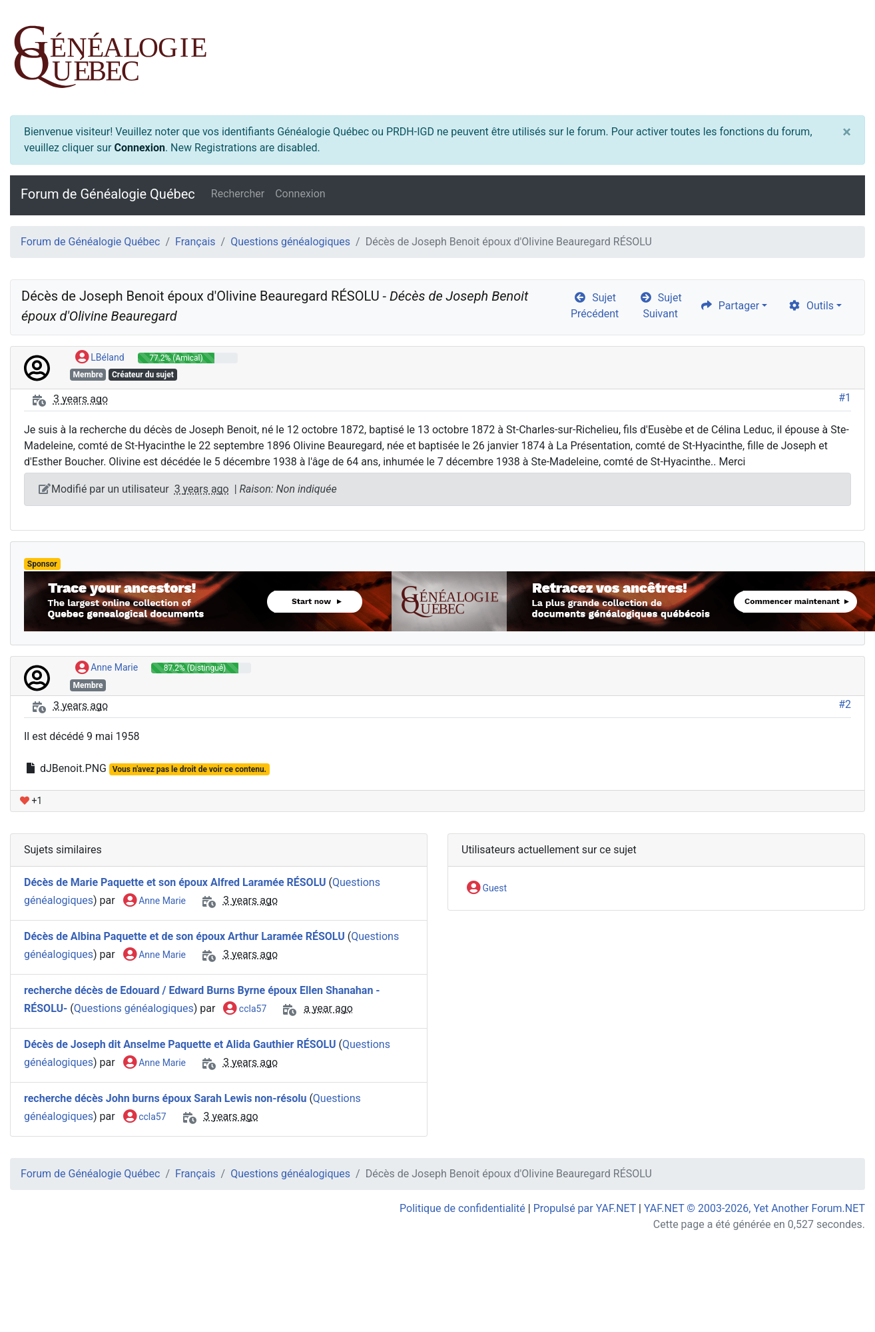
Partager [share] (729, 305)
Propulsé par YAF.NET (584, 1208)
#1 (844, 397)
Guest (487, 889)
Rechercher (237, 193)
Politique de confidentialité (462, 1208)
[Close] (846, 132)
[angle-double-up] (838, 1290)
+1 (31, 800)
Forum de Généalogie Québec (108, 194)
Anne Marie (106, 668)
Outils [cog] (811, 305)
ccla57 (244, 1009)
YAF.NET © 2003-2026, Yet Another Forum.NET (754, 1208)
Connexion (139, 147)
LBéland (100, 358)
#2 (844, 704)
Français (195, 241)
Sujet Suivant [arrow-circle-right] (660, 305)
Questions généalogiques (290, 241)
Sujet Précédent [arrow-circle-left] (595, 305)
